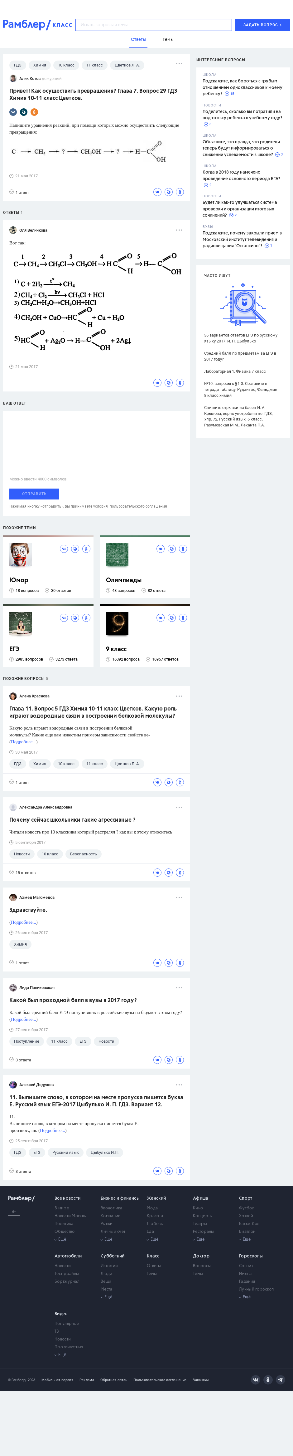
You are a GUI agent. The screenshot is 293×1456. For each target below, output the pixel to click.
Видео (61, 1314)
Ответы (154, 1266)
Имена (245, 1274)
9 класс (116, 649)
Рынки (107, 1224)
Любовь (155, 1224)
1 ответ (19, 192)
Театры (200, 1224)
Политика (64, 1224)
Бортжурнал (67, 1282)
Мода (152, 1208)
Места (107, 1289)
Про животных (69, 1347)
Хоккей (246, 1216)
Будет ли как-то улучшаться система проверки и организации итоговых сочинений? (240, 209)
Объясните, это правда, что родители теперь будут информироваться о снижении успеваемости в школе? (241, 148)
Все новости (67, 1198)
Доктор (201, 1256)
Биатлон (247, 1232)
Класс (153, 1256)
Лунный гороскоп (256, 1289)
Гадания (247, 1282)
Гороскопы (251, 1256)
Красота (155, 1216)
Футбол (246, 1208)
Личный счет (113, 1232)
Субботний (113, 1256)
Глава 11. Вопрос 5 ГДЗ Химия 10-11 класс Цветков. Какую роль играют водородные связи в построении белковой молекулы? (93, 712)
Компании (111, 1216)
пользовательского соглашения (138, 506)
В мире (62, 1208)
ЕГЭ (14, 649)
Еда (150, 1232)
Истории (109, 1266)
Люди (106, 1274)
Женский (156, 1198)
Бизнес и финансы (120, 1198)
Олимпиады (124, 580)
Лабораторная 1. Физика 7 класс (235, 371)
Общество (64, 1232)
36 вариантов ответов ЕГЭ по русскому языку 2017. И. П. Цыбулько (240, 338)
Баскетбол (249, 1224)
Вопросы (202, 1266)
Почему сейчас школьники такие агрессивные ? (72, 820)
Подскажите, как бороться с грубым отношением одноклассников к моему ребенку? (242, 87)
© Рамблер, (17, 1380)
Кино (198, 1208)
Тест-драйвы (67, 1274)
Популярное (67, 1324)
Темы (152, 1274)
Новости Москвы (71, 1216)
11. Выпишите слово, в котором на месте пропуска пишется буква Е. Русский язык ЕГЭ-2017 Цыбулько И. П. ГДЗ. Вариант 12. (96, 1101)
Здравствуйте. (28, 910)
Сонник (246, 1266)
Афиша (201, 1198)
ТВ (57, 1332)
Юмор (18, 580)
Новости (63, 1266)
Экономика (111, 1208)
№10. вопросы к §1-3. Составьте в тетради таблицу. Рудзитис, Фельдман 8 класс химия (240, 389)
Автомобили (68, 1256)
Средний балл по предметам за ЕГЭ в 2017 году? (240, 356)
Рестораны (203, 1232)
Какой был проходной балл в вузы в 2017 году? (73, 1000)
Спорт (245, 1198)
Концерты (203, 1216)
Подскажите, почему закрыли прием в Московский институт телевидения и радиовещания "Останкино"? (242, 239)
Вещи (106, 1282)
